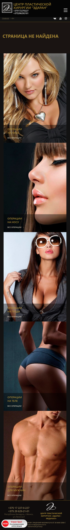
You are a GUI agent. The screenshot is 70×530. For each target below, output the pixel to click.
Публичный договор (35, 526)
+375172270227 (20, 10)
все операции (14, 138)
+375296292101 (20, 13)
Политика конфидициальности (35, 525)
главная (5, 18)
